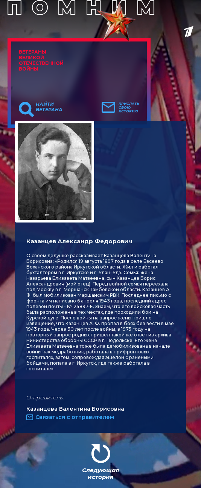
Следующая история (100, 473)
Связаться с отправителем (74, 417)
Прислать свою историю (129, 107)
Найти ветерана (49, 107)
